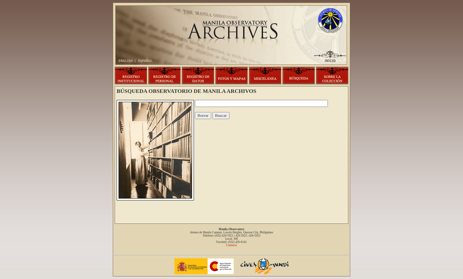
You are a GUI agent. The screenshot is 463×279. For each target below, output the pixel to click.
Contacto (231, 245)
